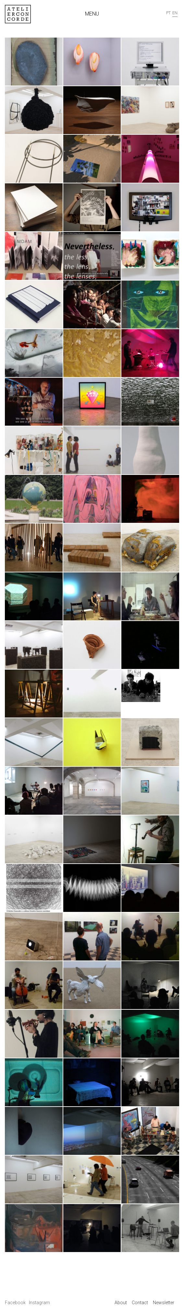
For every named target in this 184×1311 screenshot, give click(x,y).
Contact (140, 1302)
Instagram (39, 1302)
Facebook (16, 1302)
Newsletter (163, 1302)
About (121, 1302)
